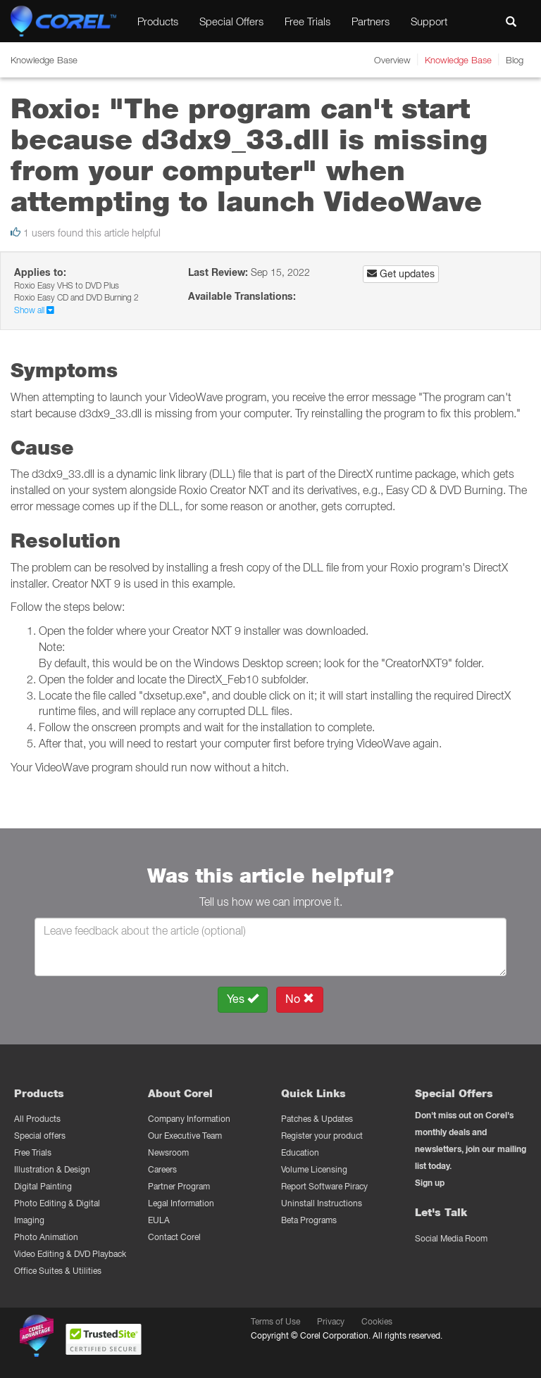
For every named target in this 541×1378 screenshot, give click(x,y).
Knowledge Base (458, 59)
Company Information (189, 1118)
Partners (371, 21)
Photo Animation (46, 1237)
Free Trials (307, 21)
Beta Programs (309, 1220)
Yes (243, 999)
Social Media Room (451, 1238)
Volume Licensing (314, 1169)
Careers (162, 1169)
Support (429, 21)
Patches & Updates (317, 1118)
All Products (37, 1118)
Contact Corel (174, 1237)
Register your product (322, 1135)
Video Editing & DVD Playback (70, 1254)
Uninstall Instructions (321, 1203)
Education (300, 1152)
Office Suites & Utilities (57, 1270)
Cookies (376, 1321)
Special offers (40, 1135)
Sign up (429, 1182)
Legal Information (181, 1203)
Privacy (330, 1321)
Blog (514, 59)
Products (157, 21)
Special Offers (231, 21)
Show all (34, 310)
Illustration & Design (52, 1169)
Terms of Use (275, 1321)
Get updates (401, 273)
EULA (159, 1220)
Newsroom (168, 1152)
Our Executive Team (185, 1135)
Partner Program (179, 1186)
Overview (392, 59)
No (299, 999)
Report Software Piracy (324, 1186)
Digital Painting (43, 1186)
